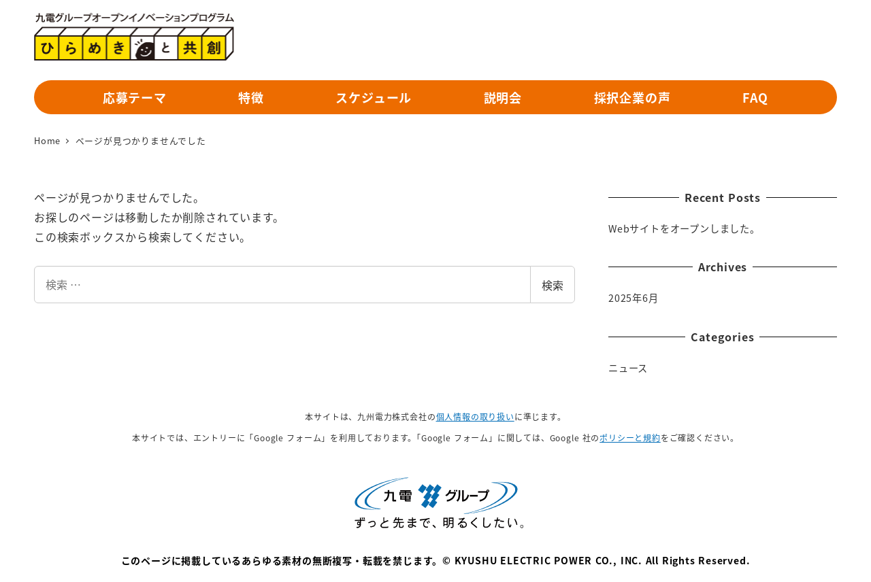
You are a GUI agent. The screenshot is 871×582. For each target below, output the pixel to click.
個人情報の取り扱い (475, 416)
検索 (552, 285)
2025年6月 (633, 298)
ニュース (628, 368)
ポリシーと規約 (630, 437)
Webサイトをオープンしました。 (684, 228)
